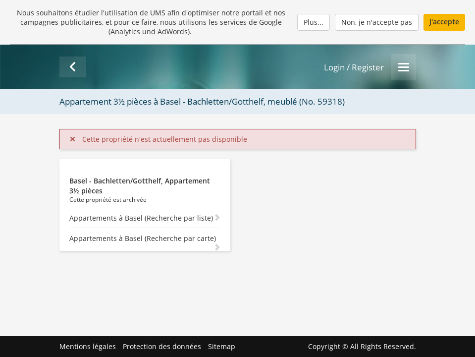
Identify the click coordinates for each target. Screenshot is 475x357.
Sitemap (221, 346)
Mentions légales (87, 346)
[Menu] (403, 67)
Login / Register (354, 67)
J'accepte (444, 21)
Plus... (313, 22)
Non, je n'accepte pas (376, 22)
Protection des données (162, 346)
